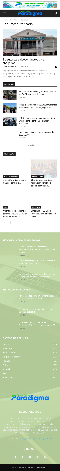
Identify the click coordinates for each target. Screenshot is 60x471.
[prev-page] (4, 222)
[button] (4, 13)
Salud (6, 207)
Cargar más (30, 145)
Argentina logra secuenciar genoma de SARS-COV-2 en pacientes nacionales (15, 214)
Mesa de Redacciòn (11, 67)
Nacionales (36, 207)
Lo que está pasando (11, 55)
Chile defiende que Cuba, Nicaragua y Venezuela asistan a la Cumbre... (42, 183)
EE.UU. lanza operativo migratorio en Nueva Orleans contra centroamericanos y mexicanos (37, 121)
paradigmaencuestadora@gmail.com (36, 438)
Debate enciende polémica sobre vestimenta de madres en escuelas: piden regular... (37, 249)
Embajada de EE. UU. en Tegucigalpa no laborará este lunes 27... (43, 214)
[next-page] (9, 222)
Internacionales (37, 176)
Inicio (5, 20)
